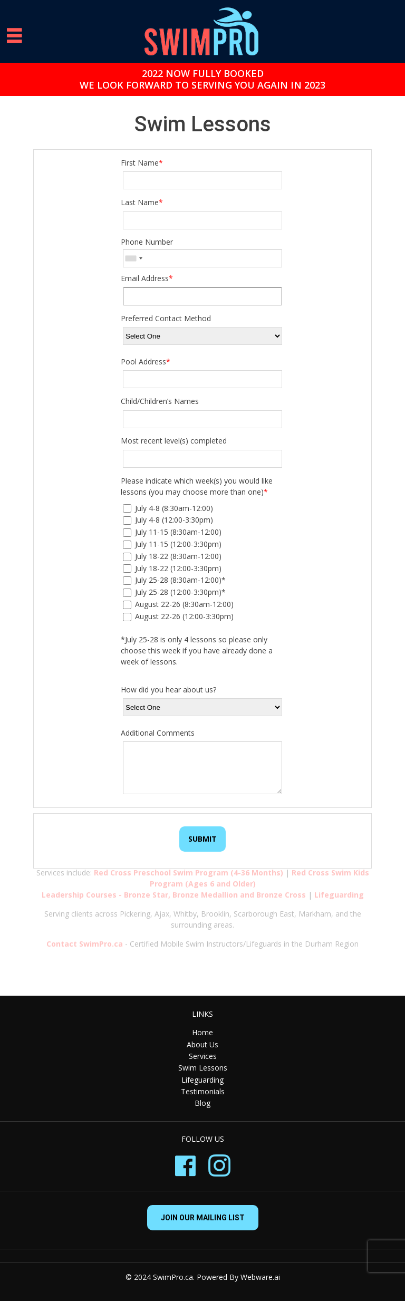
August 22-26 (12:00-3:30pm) (178, 616)
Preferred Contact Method (166, 318)
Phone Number (147, 242)
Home (202, 1032)
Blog (202, 1103)
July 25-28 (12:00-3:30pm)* (174, 592)
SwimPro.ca (173, 1277)
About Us (202, 1044)
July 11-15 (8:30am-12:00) (172, 532)
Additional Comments (158, 733)
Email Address (147, 278)
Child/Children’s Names (160, 401)
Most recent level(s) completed (174, 441)
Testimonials (203, 1091)
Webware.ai (260, 1277)
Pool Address (145, 361)
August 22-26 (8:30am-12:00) (178, 604)
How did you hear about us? (168, 690)
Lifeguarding (202, 1080)
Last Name (142, 202)
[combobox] (133, 258)
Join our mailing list (203, 1217)
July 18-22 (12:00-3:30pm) (172, 568)
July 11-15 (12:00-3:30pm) (172, 544)
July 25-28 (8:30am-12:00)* (174, 580)
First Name (142, 163)
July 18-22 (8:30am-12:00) (172, 556)
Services (203, 1056)
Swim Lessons (202, 1068)
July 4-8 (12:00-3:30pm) (168, 520)
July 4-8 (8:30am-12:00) (168, 508)
